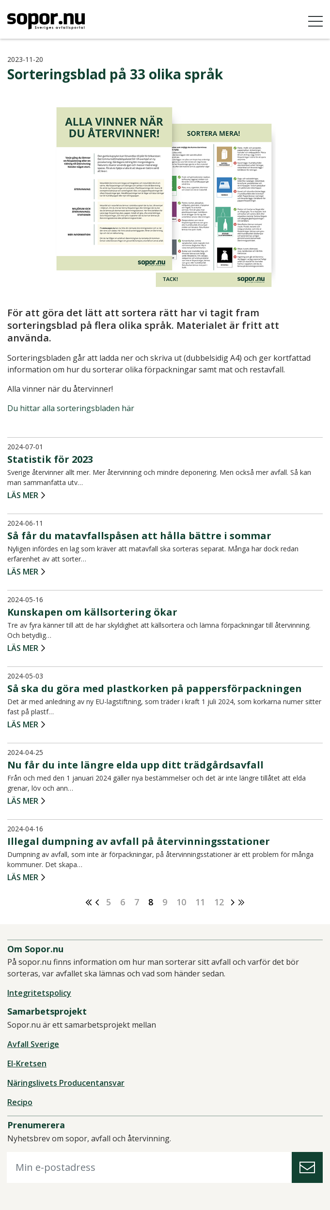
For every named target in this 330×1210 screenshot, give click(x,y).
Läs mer (22, 495)
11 (200, 902)
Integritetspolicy (39, 993)
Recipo (19, 1102)
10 (181, 902)
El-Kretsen (27, 1063)
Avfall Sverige (33, 1044)
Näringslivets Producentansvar (66, 1082)
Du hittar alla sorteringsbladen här (70, 408)
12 (219, 902)
